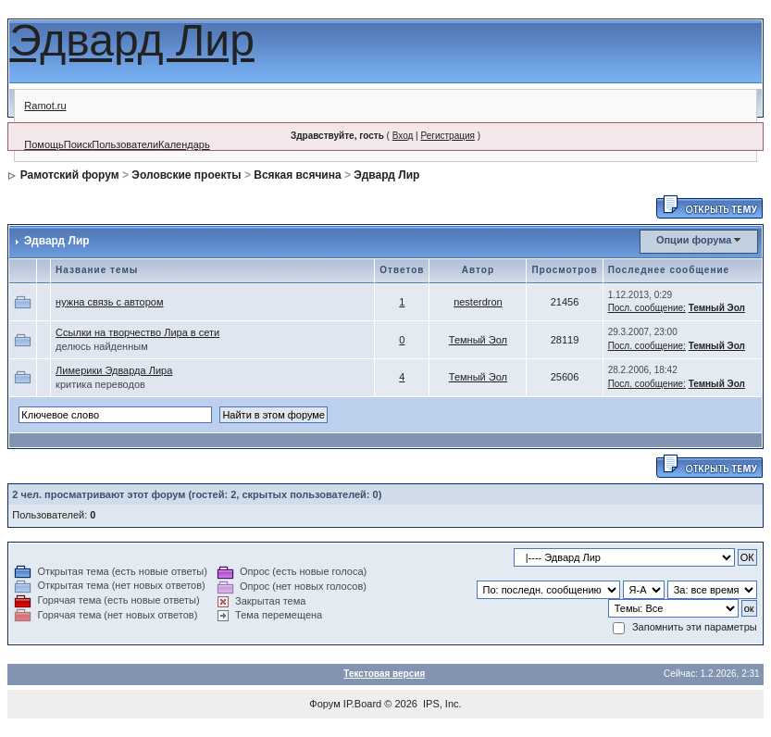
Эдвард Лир (132, 40)
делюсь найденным (102, 346)
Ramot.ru (45, 105)
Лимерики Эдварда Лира (114, 370)
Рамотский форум (69, 175)
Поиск (78, 144)
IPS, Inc (441, 703)
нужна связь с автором (109, 301)
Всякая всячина (297, 175)
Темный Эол (717, 308)
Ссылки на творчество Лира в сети (137, 332)
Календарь (184, 144)
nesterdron (478, 301)
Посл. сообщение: (647, 308)
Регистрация (447, 136)
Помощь (44, 144)
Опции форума (693, 239)
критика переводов (100, 384)
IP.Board (362, 703)
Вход (403, 136)
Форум (324, 703)
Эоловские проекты (186, 175)
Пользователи (125, 144)
